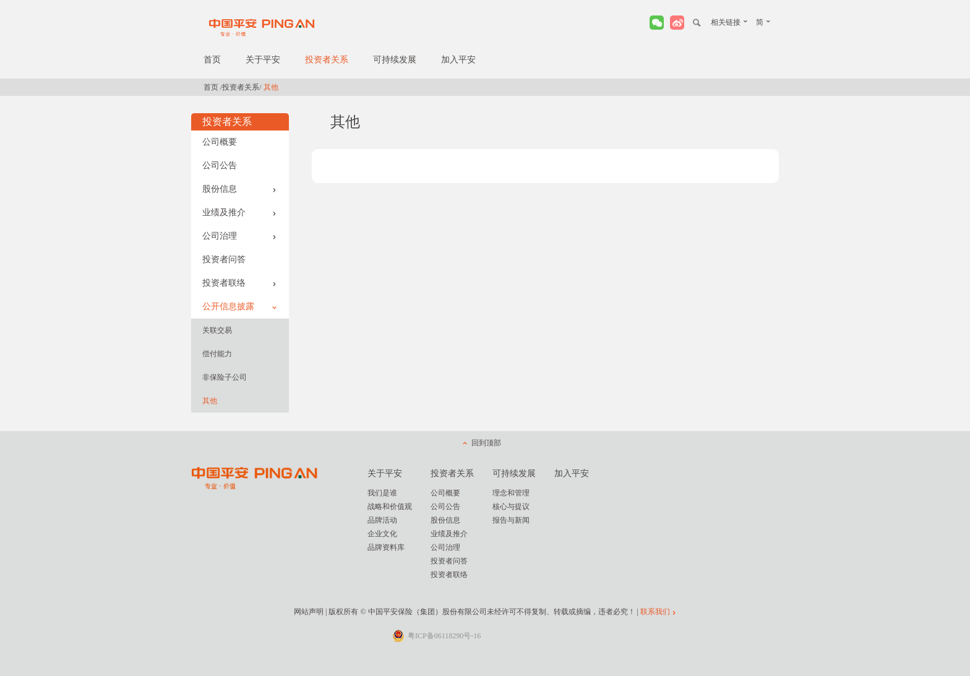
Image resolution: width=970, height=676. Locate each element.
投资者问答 (224, 259)
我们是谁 (382, 493)
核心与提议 (511, 506)
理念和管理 (511, 493)
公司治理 (239, 236)
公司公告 (219, 165)
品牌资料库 (386, 547)
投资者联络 (239, 283)
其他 (209, 400)
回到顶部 (486, 443)
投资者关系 (326, 59)
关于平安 (263, 59)
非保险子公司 (224, 377)
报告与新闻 (511, 520)
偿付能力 (217, 353)
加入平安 (458, 59)
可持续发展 (394, 59)
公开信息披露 (239, 306)
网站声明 (309, 611)
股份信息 (239, 189)
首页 (212, 59)
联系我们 (655, 611)
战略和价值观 (389, 506)
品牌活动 (382, 520)
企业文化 (382, 533)
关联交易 (217, 330)
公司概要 (219, 142)
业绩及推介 (239, 212)
